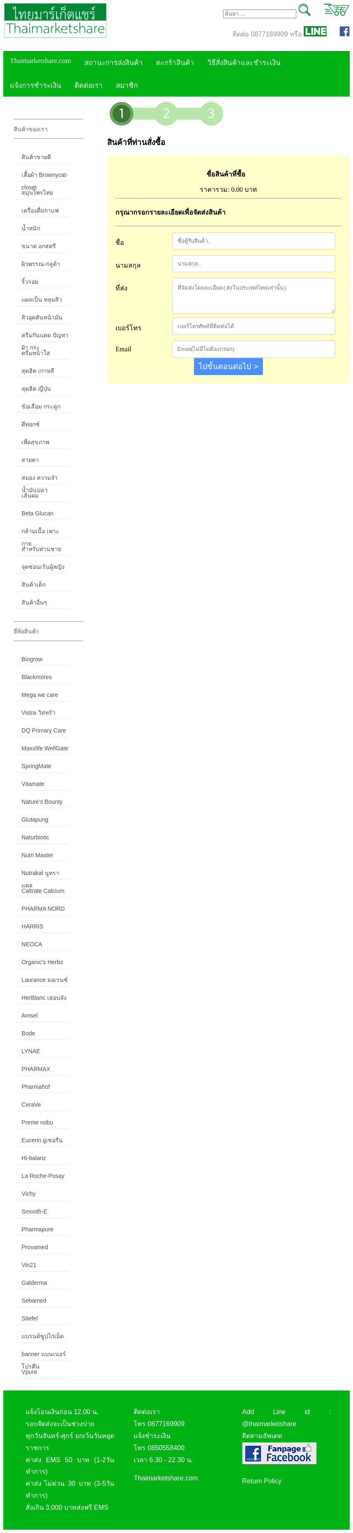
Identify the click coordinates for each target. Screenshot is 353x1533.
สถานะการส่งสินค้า (113, 63)
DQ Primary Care (44, 730)
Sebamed (34, 1300)
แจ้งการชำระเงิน (35, 85)
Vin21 (29, 1265)
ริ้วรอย (30, 281)
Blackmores (37, 677)
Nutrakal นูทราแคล (40, 875)
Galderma (34, 1282)
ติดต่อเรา (88, 85)
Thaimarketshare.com (40, 61)
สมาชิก (127, 85)
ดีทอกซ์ (31, 424)
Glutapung (35, 819)
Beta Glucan (37, 513)
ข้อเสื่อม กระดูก (41, 406)
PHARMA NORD (43, 908)
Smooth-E (34, 1211)
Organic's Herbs (42, 962)
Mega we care (40, 695)
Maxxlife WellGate (45, 748)
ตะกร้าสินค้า (175, 63)
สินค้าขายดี (36, 157)
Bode (28, 1033)
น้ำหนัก (31, 228)
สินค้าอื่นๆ (34, 602)
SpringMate (36, 766)
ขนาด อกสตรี (39, 246)
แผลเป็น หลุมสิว (42, 299)
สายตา (30, 460)
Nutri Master (37, 855)
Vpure (29, 1372)
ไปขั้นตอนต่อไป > (228, 366)
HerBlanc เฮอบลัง (44, 997)
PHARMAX (36, 1069)
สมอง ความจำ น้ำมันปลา (40, 479)
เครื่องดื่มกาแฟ (40, 210)
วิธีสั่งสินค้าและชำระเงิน (244, 63)
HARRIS (32, 926)
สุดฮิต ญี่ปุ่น (36, 388)
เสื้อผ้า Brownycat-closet (45, 176)
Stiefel (30, 1318)
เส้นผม (30, 495)
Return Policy (261, 1481)
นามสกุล (128, 265)
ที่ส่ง (121, 288)
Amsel (30, 1015)
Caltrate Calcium (43, 890)
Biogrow (32, 659)
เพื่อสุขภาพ (35, 442)
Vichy (29, 1193)
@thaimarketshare (269, 1423)
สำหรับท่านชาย (41, 549)
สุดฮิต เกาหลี (38, 371)
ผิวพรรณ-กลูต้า (41, 264)
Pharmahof (36, 1086)
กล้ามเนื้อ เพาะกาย (40, 533)
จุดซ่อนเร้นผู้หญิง (43, 566)
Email (123, 349)
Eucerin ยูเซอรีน (42, 1140)
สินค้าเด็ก (34, 584)
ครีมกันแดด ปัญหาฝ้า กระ (45, 337)
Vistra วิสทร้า (38, 712)
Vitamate (33, 784)
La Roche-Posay (43, 1176)
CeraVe (31, 1104)
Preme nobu (37, 1122)
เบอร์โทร (128, 327)
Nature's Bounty (42, 801)
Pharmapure (37, 1229)
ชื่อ (119, 242)
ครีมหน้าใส (36, 353)
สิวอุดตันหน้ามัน (42, 317)
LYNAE (31, 1051)
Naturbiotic (35, 837)
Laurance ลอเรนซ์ (45, 980)
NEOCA (32, 944)
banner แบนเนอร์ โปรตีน (43, 1356)
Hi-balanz (34, 1158)
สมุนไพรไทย (37, 192)
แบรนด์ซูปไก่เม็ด (43, 1336)
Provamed (35, 1247)
